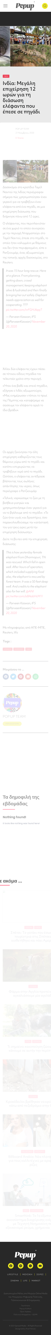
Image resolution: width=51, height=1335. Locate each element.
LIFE (25, 1280)
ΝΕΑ (6, 76)
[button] (6, 677)
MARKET (36, 1280)
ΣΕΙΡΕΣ (40, 1274)
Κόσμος (19, 649)
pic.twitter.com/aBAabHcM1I (24, 596)
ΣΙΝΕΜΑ (15, 1280)
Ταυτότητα (25, 1305)
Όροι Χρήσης (25, 1311)
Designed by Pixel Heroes (25, 1329)
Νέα (28, 649)
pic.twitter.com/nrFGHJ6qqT (24, 310)
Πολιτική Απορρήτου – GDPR (25, 1314)
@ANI (30, 591)
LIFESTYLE (12, 1274)
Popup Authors (25, 1308)
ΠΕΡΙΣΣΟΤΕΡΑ (12, 724)
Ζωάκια (7, 649)
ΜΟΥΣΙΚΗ (27, 1274)
